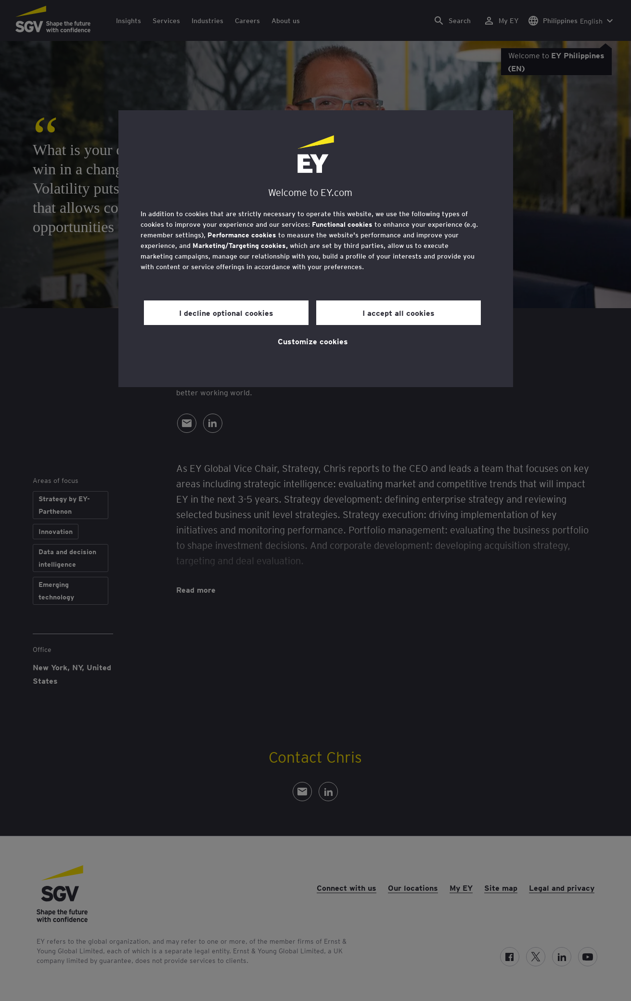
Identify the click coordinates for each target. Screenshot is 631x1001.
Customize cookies (313, 341)
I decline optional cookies (226, 312)
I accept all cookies (398, 312)
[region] (315, 248)
